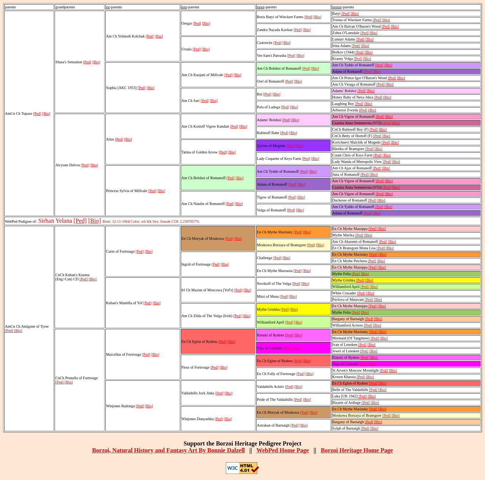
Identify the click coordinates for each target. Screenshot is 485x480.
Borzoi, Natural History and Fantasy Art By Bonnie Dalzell (168, 450)
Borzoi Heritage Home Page (357, 450)
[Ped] (37, 113)
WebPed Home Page (283, 450)
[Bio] (46, 113)
